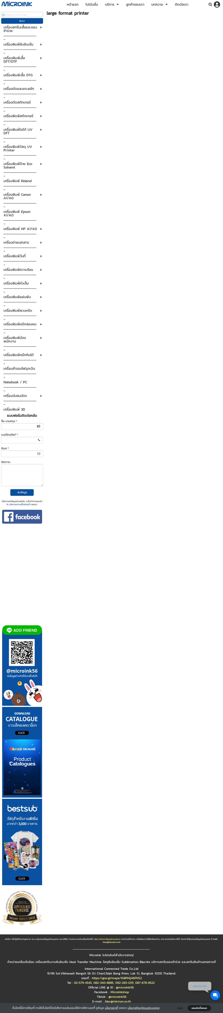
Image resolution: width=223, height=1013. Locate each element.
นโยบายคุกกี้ (111, 1008)
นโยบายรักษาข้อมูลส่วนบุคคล (144, 1008)
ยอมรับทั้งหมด (199, 1008)
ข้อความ (5, 462)
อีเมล (5, 448)
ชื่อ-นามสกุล (9, 421)
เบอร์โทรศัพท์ (9, 435)
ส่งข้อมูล (22, 492)
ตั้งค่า (180, 1008)
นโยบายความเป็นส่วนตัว (19, 504)
